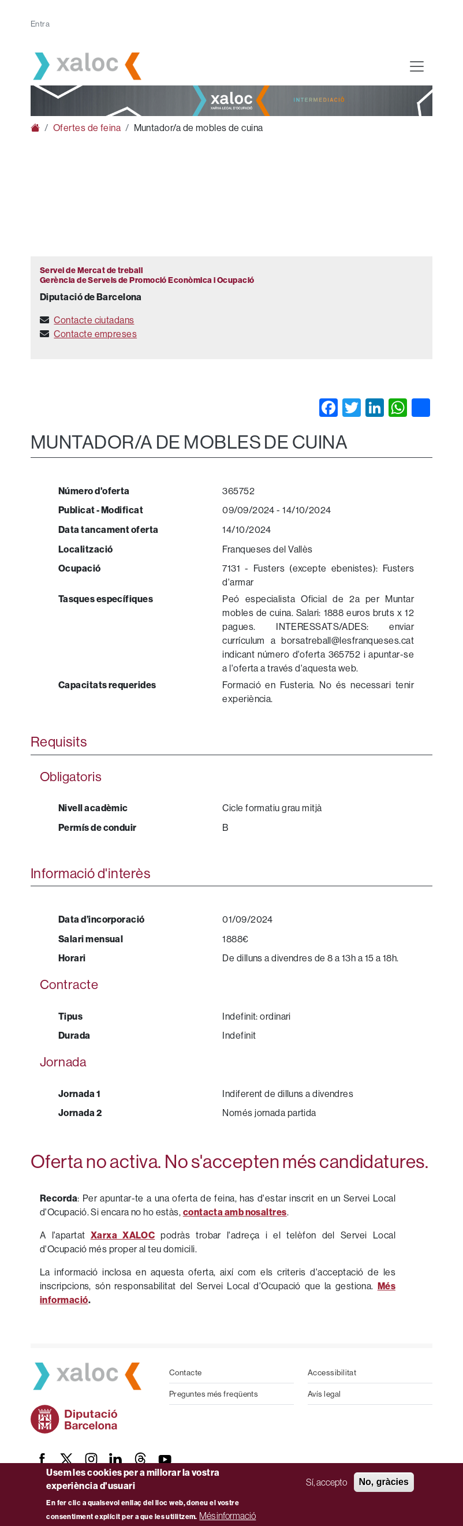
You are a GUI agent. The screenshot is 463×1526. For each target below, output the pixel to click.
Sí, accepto (326, 1482)
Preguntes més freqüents (213, 1394)
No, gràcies (384, 1482)
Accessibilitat (332, 1372)
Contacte (185, 1372)
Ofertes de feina (87, 127)
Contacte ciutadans (94, 320)
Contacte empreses (95, 333)
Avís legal (324, 1394)
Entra (40, 23)
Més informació (227, 1515)
